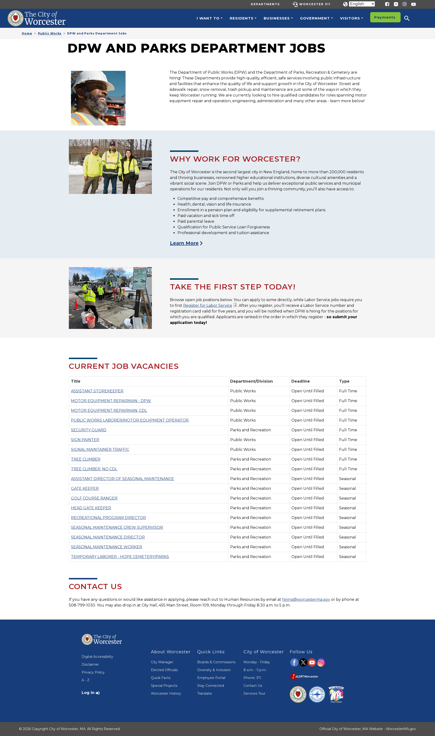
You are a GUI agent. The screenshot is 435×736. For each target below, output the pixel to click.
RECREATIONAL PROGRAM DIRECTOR (108, 517)
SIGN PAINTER (85, 440)
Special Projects (164, 685)
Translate (204, 693)
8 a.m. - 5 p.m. (255, 670)
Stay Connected (210, 685)
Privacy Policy (93, 672)
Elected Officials (164, 670)
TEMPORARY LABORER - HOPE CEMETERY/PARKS (120, 556)
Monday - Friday (256, 662)
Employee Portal (211, 678)
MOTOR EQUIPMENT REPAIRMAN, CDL (109, 410)
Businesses (277, 18)
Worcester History (166, 693)
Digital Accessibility (97, 656)
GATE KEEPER (85, 488)
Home (27, 33)
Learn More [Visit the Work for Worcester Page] (184, 243)
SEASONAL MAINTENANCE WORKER (106, 547)
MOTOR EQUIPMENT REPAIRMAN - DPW (111, 401)
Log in (88, 692)
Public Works (50, 33)
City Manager (162, 662)
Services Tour (254, 693)
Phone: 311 (252, 678)
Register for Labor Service (207, 305)
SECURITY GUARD (88, 430)
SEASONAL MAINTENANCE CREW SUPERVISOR (117, 527)
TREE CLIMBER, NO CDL (94, 469)
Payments (385, 17)
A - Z (85, 680)
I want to (208, 18)
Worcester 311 (315, 4)
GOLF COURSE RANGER (94, 498)
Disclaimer (90, 664)
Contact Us (252, 685)
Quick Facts (160, 678)
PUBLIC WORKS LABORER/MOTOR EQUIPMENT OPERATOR (130, 420)
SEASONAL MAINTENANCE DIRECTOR (108, 537)
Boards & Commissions (216, 662)
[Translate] (362, 4)
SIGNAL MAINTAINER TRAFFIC (100, 449)
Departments (265, 4)
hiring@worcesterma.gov (306, 599)
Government (315, 18)
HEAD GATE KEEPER (91, 508)
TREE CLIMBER (85, 459)
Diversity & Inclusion (214, 670)
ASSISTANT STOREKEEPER (97, 391)
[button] (410, 18)
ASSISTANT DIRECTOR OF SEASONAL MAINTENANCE (122, 478)
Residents (241, 18)
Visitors (350, 18)
